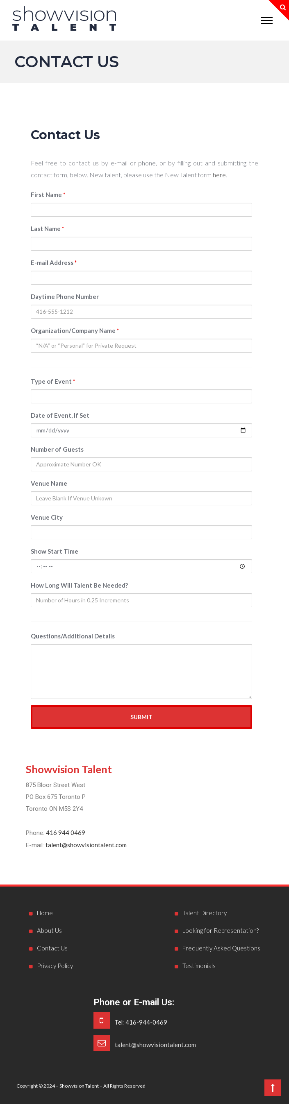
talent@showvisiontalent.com (86, 844)
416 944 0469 (65, 832)
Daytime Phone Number (65, 296)
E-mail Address (54, 262)
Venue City (47, 517)
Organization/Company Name (75, 330)
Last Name (47, 228)
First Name (48, 194)
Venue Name (49, 483)
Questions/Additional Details (73, 636)
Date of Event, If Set (60, 415)
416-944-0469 (146, 1022)
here (219, 175)
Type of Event (53, 381)
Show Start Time (54, 551)
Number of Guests (57, 449)
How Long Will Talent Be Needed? (79, 585)
